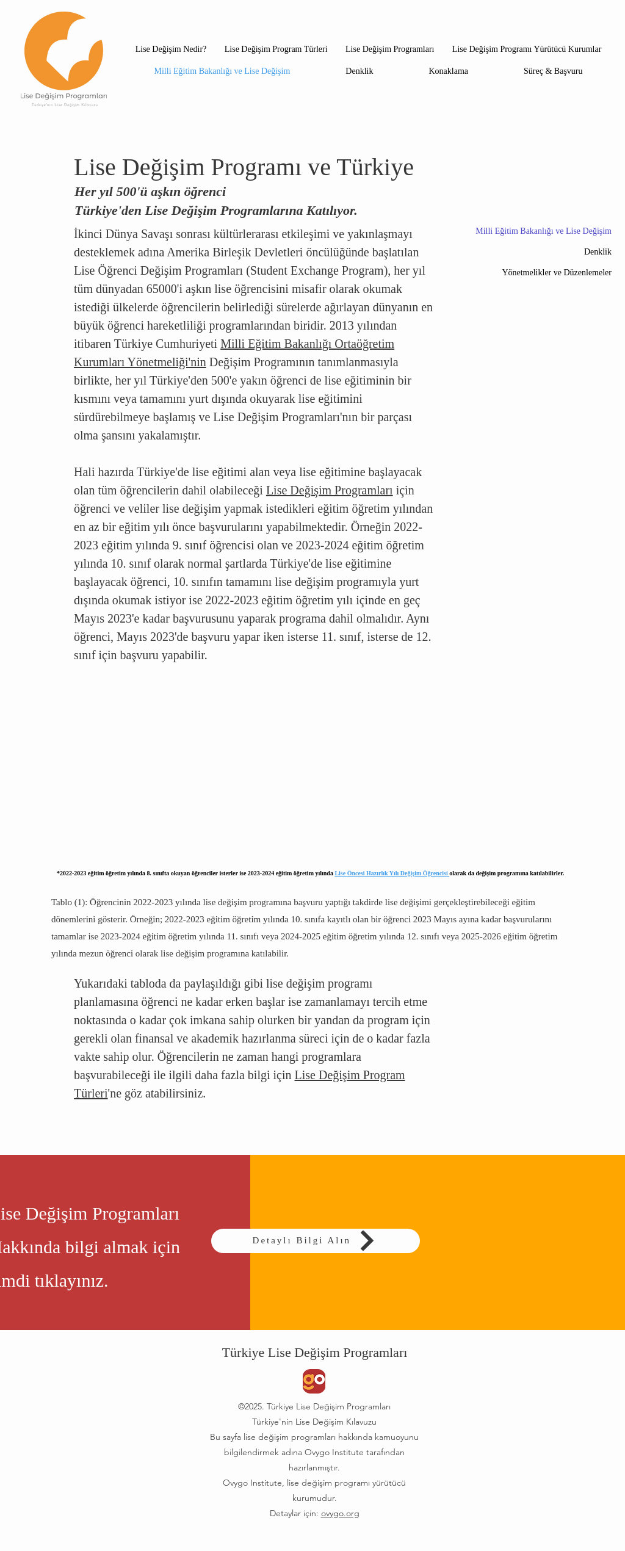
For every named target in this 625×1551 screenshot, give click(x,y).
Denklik (598, 251)
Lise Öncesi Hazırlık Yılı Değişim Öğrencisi (391, 873)
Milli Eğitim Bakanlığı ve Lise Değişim (543, 231)
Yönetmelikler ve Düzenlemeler (557, 272)
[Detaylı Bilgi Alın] (315, 1241)
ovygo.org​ (340, 1513)
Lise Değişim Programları (329, 490)
